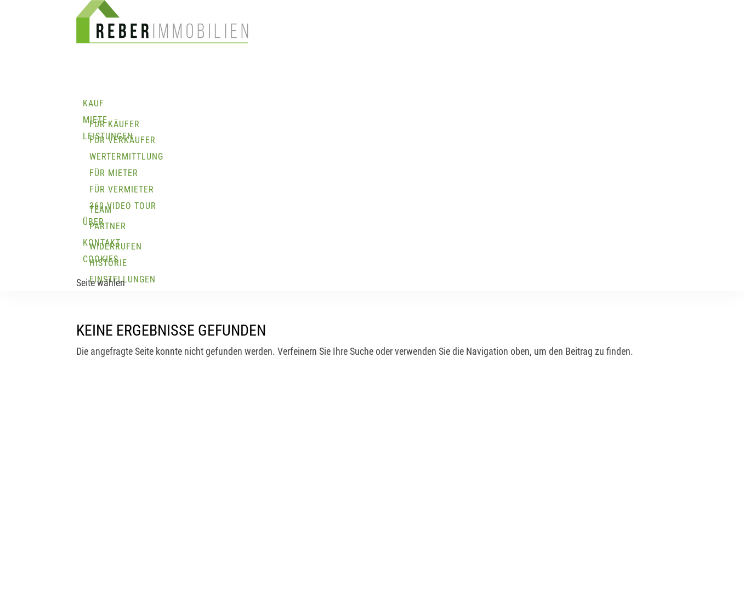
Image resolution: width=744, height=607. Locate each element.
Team (100, 210)
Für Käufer (114, 124)
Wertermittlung (126, 156)
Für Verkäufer (122, 140)
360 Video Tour (122, 206)
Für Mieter (113, 173)
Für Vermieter (121, 189)
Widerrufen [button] (115, 246)
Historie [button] (108, 263)
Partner (107, 226)
